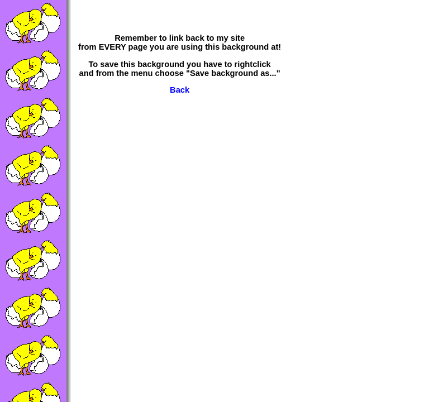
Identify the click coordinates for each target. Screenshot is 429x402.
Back (179, 89)
